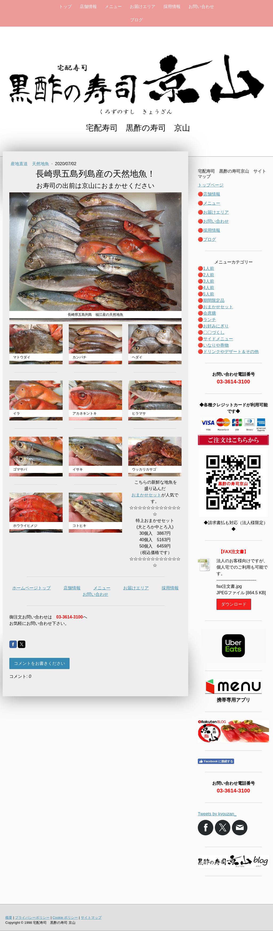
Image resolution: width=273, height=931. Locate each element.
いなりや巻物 (216, 345)
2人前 (208, 275)
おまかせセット (146, 495)
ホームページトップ (31, 588)
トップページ (210, 185)
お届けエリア (142, 6)
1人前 (208, 268)
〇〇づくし (213, 332)
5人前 (208, 294)
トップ (65, 6)
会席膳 (209, 313)
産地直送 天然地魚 (30, 163)
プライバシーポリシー (32, 918)
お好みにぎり (216, 326)
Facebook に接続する (216, 761)
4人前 (208, 287)
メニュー (113, 6)
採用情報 (171, 6)
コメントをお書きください (39, 663)
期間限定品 (213, 300)
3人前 (208, 281)
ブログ (136, 20)
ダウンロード (234, 604)
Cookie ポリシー (65, 918)
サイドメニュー (218, 339)
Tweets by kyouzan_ (217, 814)
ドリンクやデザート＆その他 (231, 351)
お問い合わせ (201, 6)
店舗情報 (88, 6)
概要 (8, 918)
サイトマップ (91, 918)
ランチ (209, 319)
